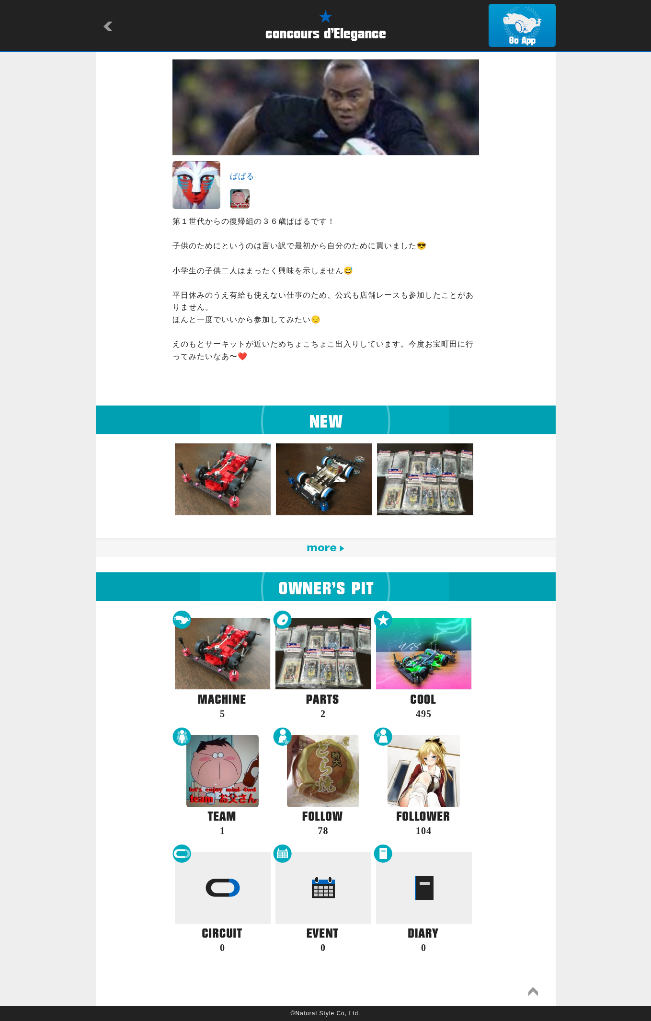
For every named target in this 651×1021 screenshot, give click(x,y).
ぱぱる (242, 176)
